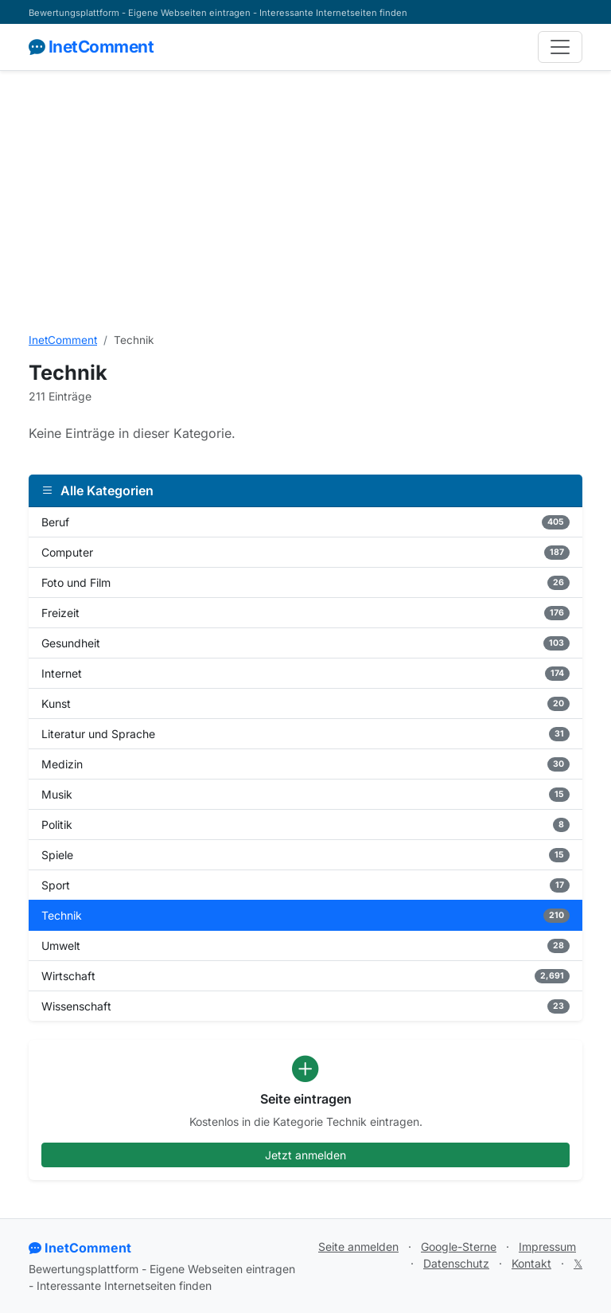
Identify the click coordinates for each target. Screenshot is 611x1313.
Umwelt (305, 946)
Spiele (305, 855)
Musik (305, 794)
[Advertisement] (305, 201)
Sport (305, 885)
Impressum (547, 1246)
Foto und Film (305, 583)
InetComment (91, 47)
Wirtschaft (305, 976)
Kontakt (531, 1263)
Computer (305, 552)
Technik (305, 916)
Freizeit (305, 613)
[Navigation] (560, 47)
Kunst (305, 704)
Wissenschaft (305, 1006)
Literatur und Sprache (305, 734)
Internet (305, 673)
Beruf (305, 522)
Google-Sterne (458, 1246)
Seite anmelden (358, 1246)
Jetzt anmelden (305, 1155)
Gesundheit (305, 643)
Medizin (305, 764)
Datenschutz (456, 1263)
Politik (305, 825)
